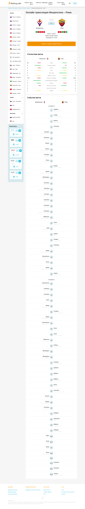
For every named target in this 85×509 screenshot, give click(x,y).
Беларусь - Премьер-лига (17, 93)
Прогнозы (38, 2)
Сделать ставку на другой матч (51, 44)
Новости (27, 2)
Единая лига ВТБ (15, 117)
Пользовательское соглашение (68, 492)
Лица (45, 496)
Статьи (59, 2)
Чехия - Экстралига (15, 101)
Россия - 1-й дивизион (16, 25)
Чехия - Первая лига (16, 65)
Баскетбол (12, 113)
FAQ (44, 494)
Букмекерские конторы (12, 489)
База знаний (63, 3)
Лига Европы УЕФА (15, 61)
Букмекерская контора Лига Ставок (33, 489)
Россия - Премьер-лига (16, 17)
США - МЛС (14, 69)
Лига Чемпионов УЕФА (16, 57)
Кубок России (14, 21)
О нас (63, 487)
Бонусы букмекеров (12, 496)
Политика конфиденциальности (68, 496)
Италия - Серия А (15, 53)
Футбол (12, 13)
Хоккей (12, 97)
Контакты (63, 494)
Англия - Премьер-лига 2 (17, 33)
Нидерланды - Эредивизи (17, 73)
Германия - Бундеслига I (16, 49)
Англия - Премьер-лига (16, 29)
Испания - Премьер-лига (16, 37)
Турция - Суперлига (15, 89)
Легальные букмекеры (12, 494)
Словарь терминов (47, 492)
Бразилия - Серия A (15, 81)
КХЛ (12, 105)
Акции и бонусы (50, 3)
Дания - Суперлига (15, 77)
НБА (12, 121)
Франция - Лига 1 (15, 45)
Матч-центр (31, 3)
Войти (75, 3)
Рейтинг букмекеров (12, 492)
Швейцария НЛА (15, 109)
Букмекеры (45, 2)
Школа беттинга (47, 489)
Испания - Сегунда (15, 41)
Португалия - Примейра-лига (17, 85)
